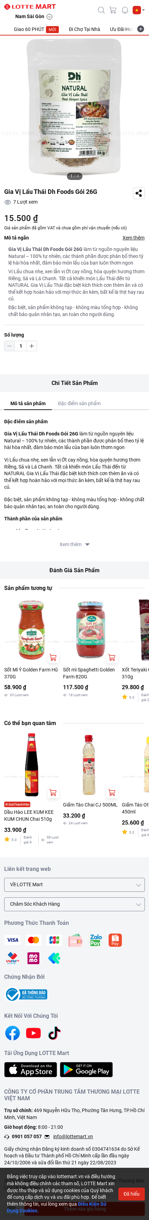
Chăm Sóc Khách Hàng (35, 904)
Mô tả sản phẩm (28, 403)
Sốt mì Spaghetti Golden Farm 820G (89, 673)
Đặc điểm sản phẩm (79, 403)
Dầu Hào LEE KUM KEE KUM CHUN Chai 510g (29, 815)
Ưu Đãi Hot (121, 29)
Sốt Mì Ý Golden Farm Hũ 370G (31, 673)
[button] (139, 10)
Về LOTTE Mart (26, 884)
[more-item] (140, 29)
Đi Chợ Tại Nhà (84, 29)
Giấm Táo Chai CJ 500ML (90, 805)
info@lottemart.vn (73, 1136)
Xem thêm (133, 238)
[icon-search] (101, 10)
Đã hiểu (132, 1194)
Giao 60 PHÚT (36, 29)
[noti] (125, 10)
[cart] (113, 10)
